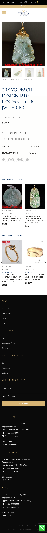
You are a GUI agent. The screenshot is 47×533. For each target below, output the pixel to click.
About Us (5, 308)
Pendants (28, 80)
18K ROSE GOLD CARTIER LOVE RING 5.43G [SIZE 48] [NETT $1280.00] (34, 277)
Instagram (5, 373)
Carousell (5, 363)
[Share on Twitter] (13, 160)
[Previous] (2, 208)
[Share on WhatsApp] (4, 160)
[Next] (44, 208)
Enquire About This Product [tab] (17, 139)
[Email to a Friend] (18, 160)
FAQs (4, 338)
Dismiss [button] (40, 2)
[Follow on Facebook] (21, 6)
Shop (11, 80)
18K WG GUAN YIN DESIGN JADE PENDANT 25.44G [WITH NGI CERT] (11, 218)
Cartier (28, 272)
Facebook (6, 368)
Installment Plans (8, 343)
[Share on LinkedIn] (27, 160)
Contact (5, 348)
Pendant (32, 153)
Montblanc (7, 272)
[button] (4, 12)
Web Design (12, 530)
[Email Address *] (23, 395)
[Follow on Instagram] (25, 6)
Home (4, 80)
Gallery (4, 318)
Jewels (19, 80)
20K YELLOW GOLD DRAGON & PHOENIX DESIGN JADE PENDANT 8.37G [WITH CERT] (34, 219)
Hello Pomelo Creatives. (29, 530)
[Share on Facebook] (9, 160)
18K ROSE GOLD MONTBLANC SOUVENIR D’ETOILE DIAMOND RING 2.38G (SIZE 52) (12, 278)
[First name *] (23, 388)
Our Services (7, 313)
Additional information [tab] (14, 133)
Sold (3, 323)
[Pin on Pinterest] (22, 160)
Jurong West (34, 147)
